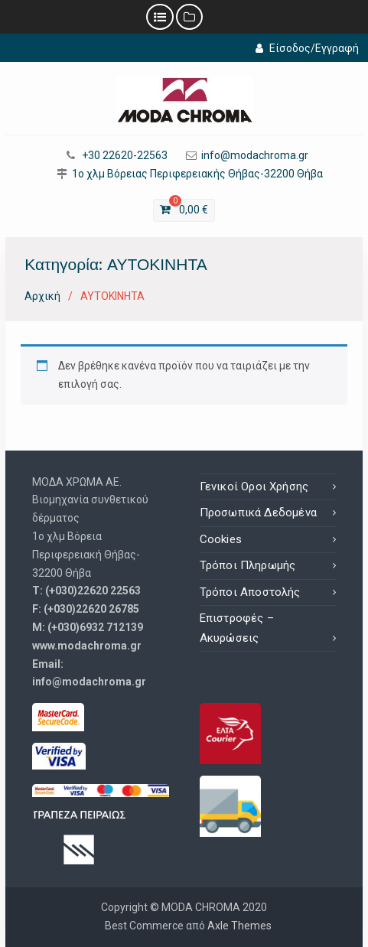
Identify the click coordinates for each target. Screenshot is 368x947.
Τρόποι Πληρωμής (248, 565)
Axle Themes (239, 925)
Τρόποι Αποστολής (250, 592)
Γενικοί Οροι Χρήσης (254, 486)
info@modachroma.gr (254, 155)
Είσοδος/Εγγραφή (307, 48)
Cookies (221, 539)
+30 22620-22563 (125, 155)
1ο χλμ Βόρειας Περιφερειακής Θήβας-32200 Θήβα (197, 174)
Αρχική (42, 296)
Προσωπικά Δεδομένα (259, 512)
